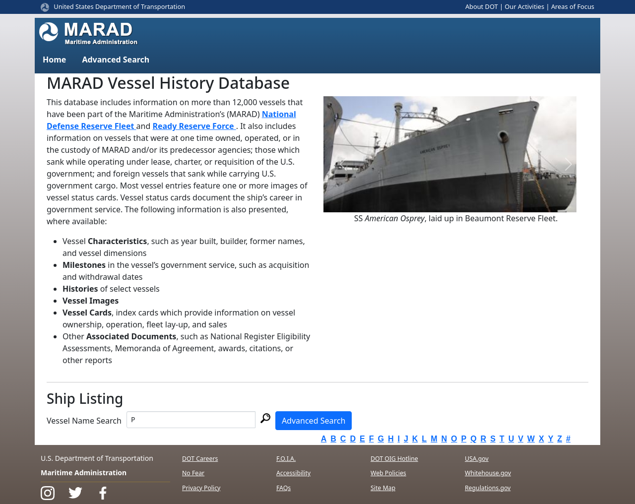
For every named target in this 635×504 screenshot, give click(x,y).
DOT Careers (200, 458)
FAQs (283, 488)
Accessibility (293, 473)
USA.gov (477, 458)
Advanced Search (313, 420)
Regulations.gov (487, 488)
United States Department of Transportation (119, 6)
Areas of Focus (572, 6)
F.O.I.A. (286, 458)
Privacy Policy (201, 488)
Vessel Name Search (84, 420)
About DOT (481, 6)
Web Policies (388, 473)
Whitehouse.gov (488, 473)
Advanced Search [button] (115, 59)
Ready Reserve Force (194, 126)
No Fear (193, 473)
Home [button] (54, 59)
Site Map (383, 488)
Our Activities (524, 6)
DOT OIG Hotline (394, 458)
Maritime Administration (84, 472)
